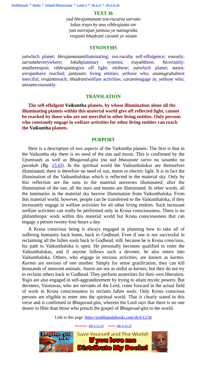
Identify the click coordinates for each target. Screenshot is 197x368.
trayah (137, 62)
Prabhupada (20, 5)
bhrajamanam (70, 56)
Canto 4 (82, 5)
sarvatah (30, 62)
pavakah (30, 165)
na (174, 67)
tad (113, 159)
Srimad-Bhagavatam (58, 5)
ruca (124, 56)
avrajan (29, 73)
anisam (29, 84)
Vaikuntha (75, 105)
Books (37, 5)
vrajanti (48, 79)
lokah (76, 62)
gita (94, 159)
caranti (130, 79)
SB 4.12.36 (113, 5)
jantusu (75, 73)
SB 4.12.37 (124, 326)
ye (124, 73)
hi (164, 62)
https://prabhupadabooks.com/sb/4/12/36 (118, 317)
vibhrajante (65, 67)
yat (25, 56)
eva (171, 56)
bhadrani (78, 79)
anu (25, 67)
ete (115, 67)
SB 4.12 (96, 5)
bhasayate (128, 159)
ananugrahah (166, 73)
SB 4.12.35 (96, 326)
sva (115, 56)
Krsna (125, 210)
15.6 (56, 165)
